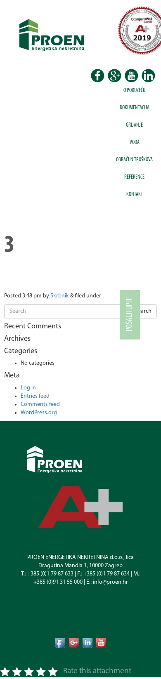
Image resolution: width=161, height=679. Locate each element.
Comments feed (40, 404)
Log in (28, 388)
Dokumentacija (134, 108)
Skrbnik (59, 296)
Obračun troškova (134, 160)
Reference (134, 177)
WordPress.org (39, 413)
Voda (135, 142)
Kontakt (134, 194)
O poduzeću (134, 90)
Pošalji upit (129, 314)
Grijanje (134, 125)
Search (143, 311)
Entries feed (35, 396)
